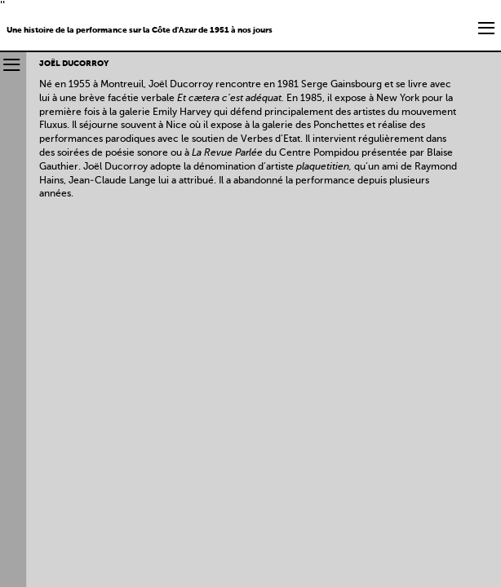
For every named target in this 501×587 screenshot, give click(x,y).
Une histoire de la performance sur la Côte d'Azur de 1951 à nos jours (140, 30)
